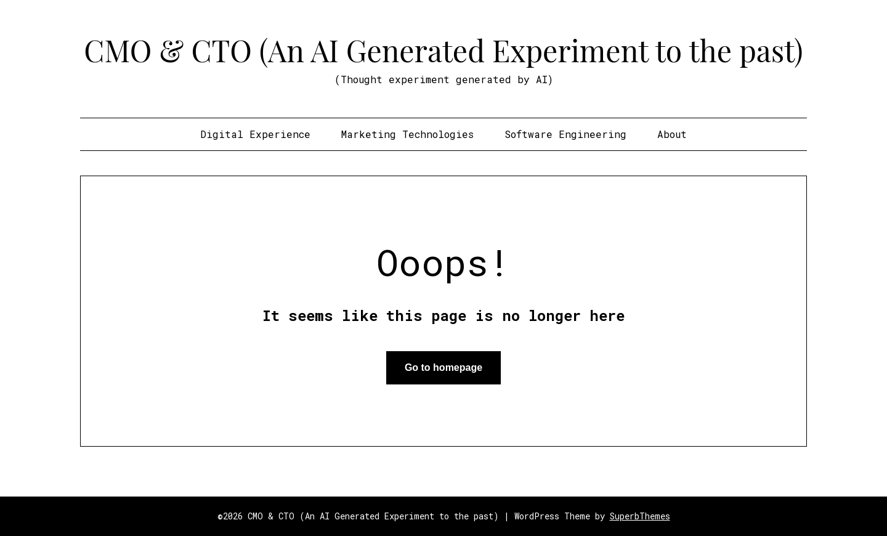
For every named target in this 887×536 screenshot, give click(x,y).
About (672, 134)
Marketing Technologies (407, 134)
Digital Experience (255, 134)
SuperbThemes (640, 516)
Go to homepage (443, 367)
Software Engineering (565, 134)
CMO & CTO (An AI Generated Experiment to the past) (443, 50)
